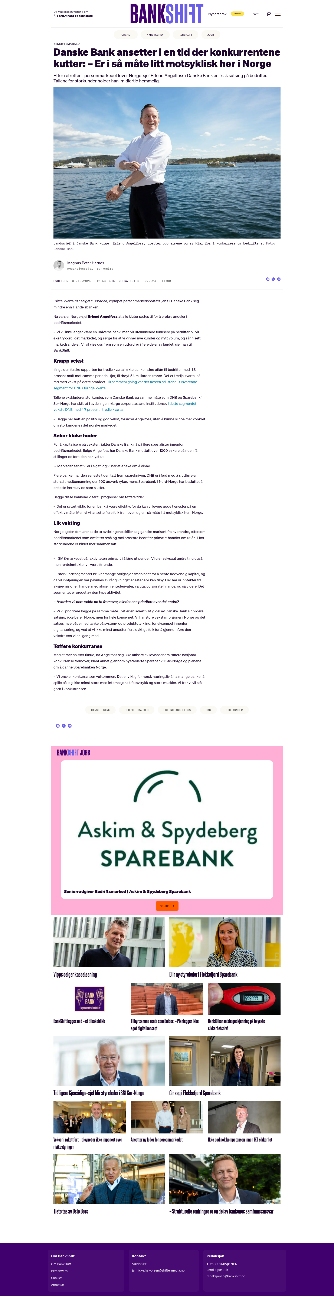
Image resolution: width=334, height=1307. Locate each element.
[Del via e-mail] (277, 285)
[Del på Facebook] (260, 285)
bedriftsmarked (133, 715)
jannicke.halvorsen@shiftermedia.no (158, 1279)
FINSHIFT (187, 35)
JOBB (215, 35)
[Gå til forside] (153, 13)
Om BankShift (61, 1273)
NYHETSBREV (154, 35)
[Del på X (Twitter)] (269, 285)
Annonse (57, 1293)
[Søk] (269, 13)
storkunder (241, 715)
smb (213, 715)
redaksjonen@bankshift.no (226, 1285)
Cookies (56, 1286)
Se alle (165, 914)
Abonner (224, 13)
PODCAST (122, 35)
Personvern (59, 1280)
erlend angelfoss (178, 715)
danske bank (93, 715)
